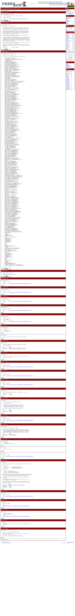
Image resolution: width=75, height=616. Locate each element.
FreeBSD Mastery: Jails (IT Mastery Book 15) (57, 3)
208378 (10, 470)
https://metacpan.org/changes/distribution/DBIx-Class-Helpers (20, 335)
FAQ (67, 19)
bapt (4, 593)
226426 (10, 402)
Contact (67, 23)
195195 (10, 496)
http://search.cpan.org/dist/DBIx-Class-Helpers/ (13, 607)
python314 (68, 47)
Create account (68, 10)
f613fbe (9, 21)
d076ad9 (9, 320)
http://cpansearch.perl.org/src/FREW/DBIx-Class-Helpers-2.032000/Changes (19, 481)
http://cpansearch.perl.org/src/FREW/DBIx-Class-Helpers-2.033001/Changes (19, 442)
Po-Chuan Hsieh (6, 14)
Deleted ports (68, 65)
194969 (10, 552)
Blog (67, 22)
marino (4, 487)
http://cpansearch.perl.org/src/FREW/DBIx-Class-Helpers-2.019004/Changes (16, 575)
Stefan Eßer (5, 25)
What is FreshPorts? (69, 17)
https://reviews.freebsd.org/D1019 (18, 553)
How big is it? (68, 20)
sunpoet (4, 331)
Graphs (67, 70)
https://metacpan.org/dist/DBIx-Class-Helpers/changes (18, 19)
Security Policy (68, 21)
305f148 (9, 327)
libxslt (67, 48)
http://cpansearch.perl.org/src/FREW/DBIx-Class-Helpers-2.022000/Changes (19, 565)
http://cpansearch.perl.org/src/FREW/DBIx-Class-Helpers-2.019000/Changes (16, 587)
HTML (69, 614)
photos (66, 4)
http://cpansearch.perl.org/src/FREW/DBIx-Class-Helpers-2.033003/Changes (19, 423)
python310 (68, 42)
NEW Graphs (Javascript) (69, 71)
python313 (68, 46)
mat (3, 410)
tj (3, 420)
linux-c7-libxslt (68, 49)
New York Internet (68, 13)
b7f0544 (9, 55)
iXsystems (72, 13)
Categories (67, 64)
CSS (70, 614)
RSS (72, 614)
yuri (4, 397)
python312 (68, 45)
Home (67, 63)
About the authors (68, 18)
